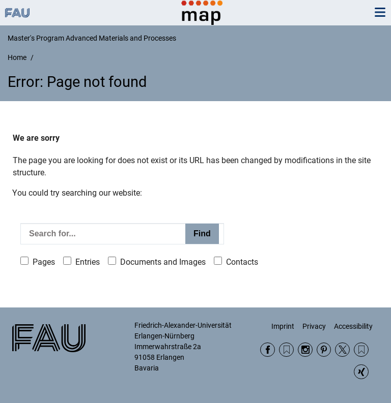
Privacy (314, 326)
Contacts (242, 262)
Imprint (282, 326)
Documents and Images (163, 262)
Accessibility (353, 326)
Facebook (267, 350)
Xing (361, 371)
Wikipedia (361, 350)
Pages (44, 262)
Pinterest (324, 350)
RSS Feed (286, 350)
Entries (87, 262)
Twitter (342, 350)
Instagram (305, 350)
